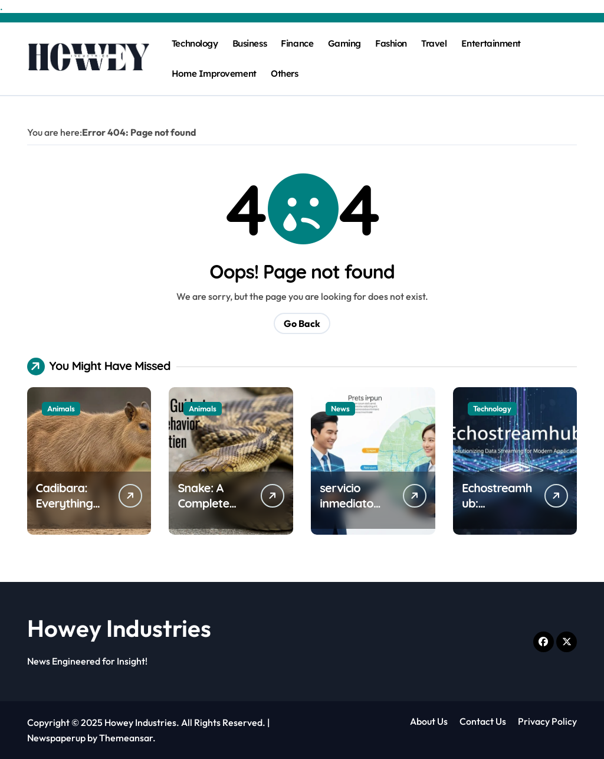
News (340, 408)
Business (249, 43)
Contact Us (482, 721)
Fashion (391, 43)
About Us (429, 721)
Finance (297, 43)
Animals (61, 408)
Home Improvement (214, 73)
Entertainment (491, 43)
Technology (195, 43)
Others (284, 73)
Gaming (344, 43)
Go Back (302, 323)
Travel (434, 43)
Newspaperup (56, 738)
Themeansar (126, 738)
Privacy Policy (547, 721)
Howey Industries (119, 628)
